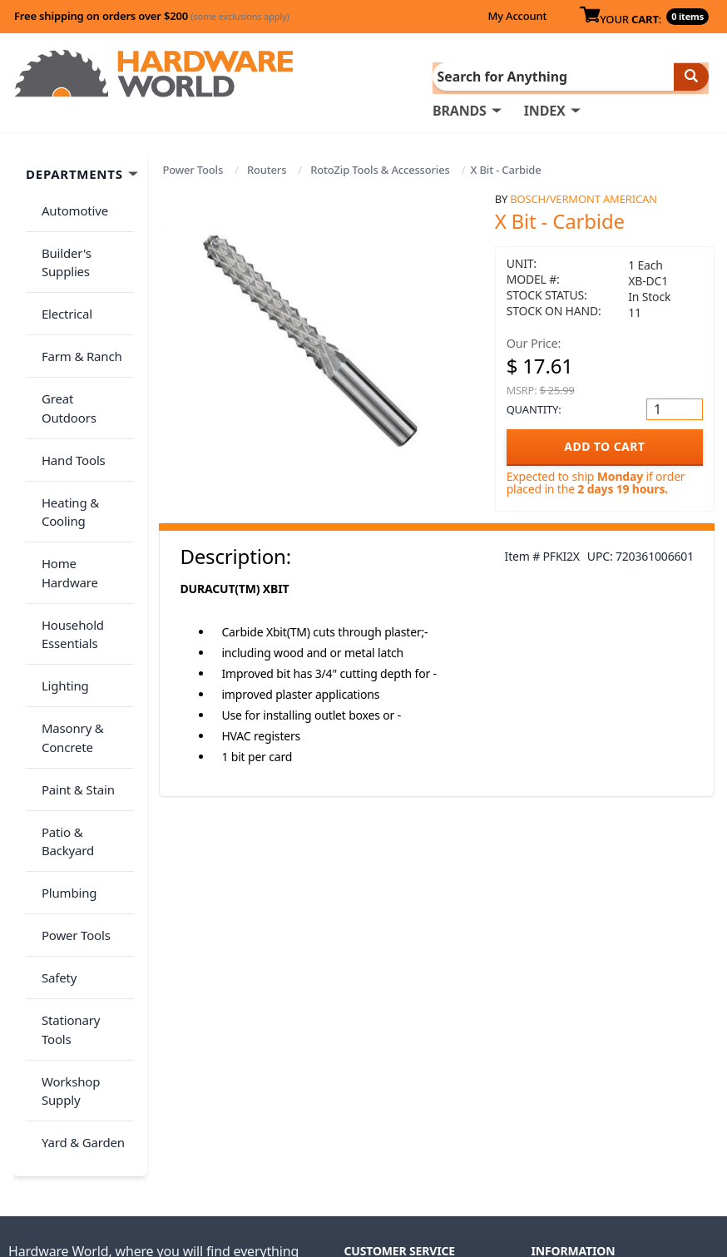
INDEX (545, 109)
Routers (266, 168)
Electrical (61, 288)
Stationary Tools (81, 804)
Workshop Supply (65, 847)
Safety (53, 772)
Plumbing (63, 706)
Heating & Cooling (64, 430)
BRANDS (460, 109)
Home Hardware (83, 471)
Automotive (69, 203)
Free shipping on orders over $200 (151, 15)
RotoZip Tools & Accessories (379, 168)
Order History (386, 1015)
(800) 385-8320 (386, 1085)
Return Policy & (578, 1039)
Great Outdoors (81, 354)
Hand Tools (68, 387)
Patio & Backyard (84, 673)
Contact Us (377, 1062)
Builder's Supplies (61, 247)
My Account (516, 15)
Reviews (556, 1062)
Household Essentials (67, 514)
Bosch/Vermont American (583, 197)
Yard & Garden (77, 889)
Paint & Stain (72, 640)
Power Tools (192, 168)
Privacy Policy (668, 1039)
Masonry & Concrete (67, 598)
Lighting (59, 555)
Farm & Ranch (76, 321)
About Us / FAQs (580, 1015)
